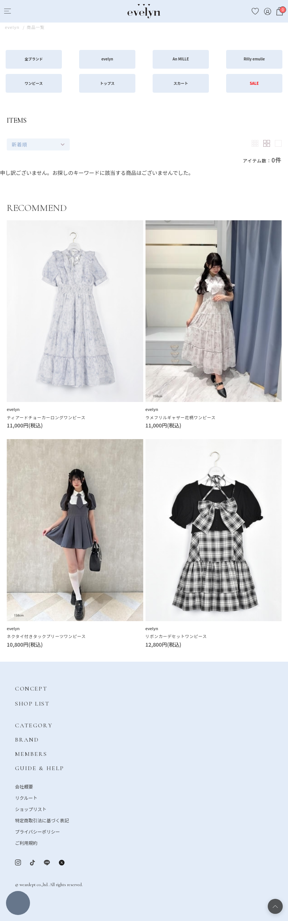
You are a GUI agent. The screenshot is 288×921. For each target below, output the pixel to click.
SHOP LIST (32, 703)
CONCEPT (31, 688)
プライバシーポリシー (37, 831)
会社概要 (24, 786)
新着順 (19, 144)
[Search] (21, 11)
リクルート (26, 798)
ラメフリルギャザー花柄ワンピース (181, 417)
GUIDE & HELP (39, 768)
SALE (254, 83)
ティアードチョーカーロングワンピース (46, 417)
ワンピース (34, 83)
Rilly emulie (254, 59)
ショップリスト (30, 809)
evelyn (107, 59)
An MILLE (180, 59)
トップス (107, 83)
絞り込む (18, 903)
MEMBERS (31, 754)
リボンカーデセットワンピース (176, 636)
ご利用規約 (26, 843)
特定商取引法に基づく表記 (42, 820)
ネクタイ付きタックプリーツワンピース (46, 636)
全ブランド (34, 59)
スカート (181, 83)
